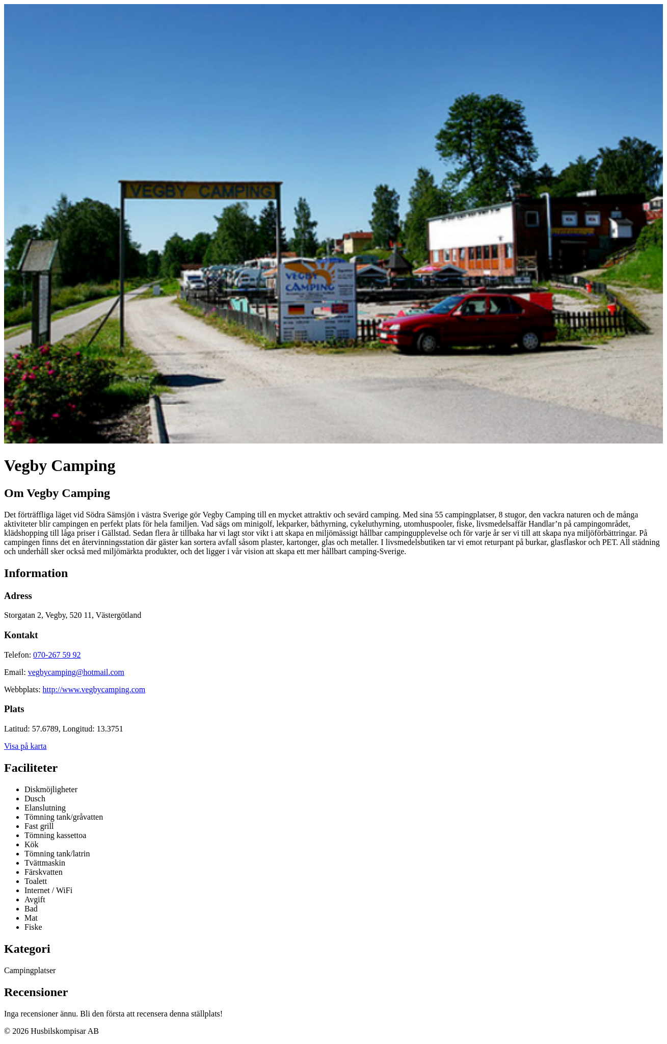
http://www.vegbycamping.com (94, 689)
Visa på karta (25, 746)
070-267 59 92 (57, 654)
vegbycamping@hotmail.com (76, 672)
